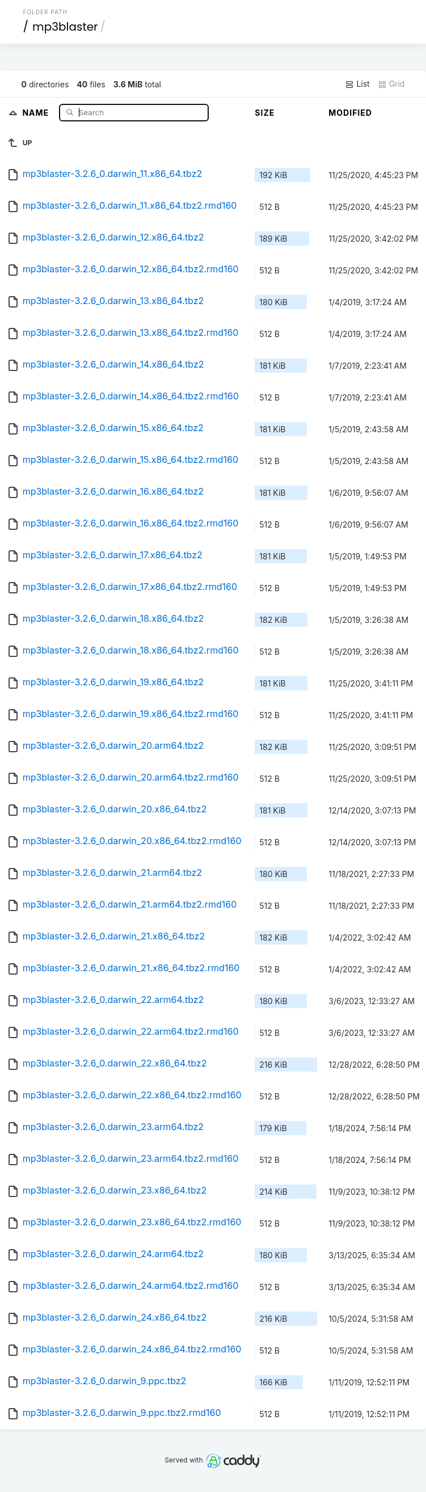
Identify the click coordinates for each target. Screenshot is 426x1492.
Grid (391, 84)
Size (265, 112)
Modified (350, 112)
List (357, 84)
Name (36, 112)
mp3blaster (65, 27)
